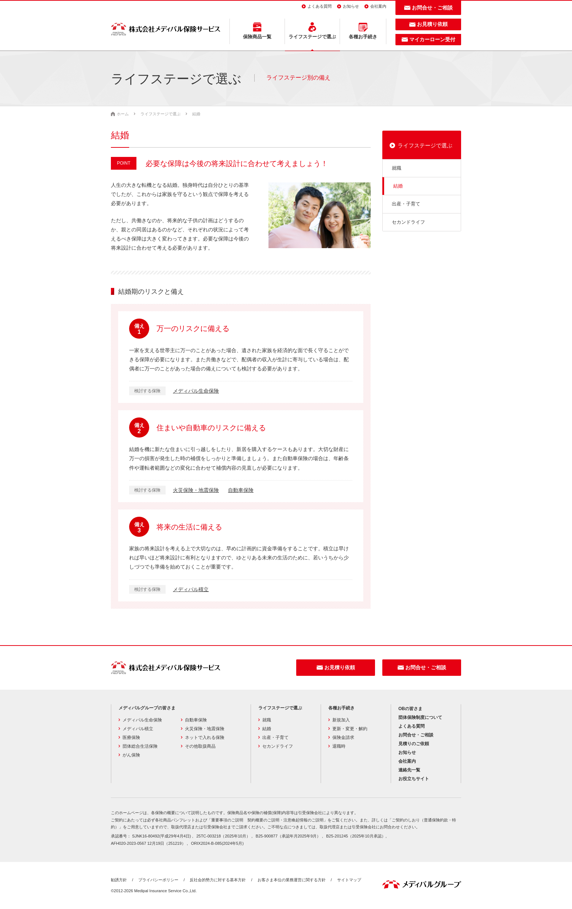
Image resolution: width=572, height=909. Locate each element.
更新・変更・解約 (349, 728)
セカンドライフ (408, 222)
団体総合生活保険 (140, 746)
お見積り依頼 (432, 24)
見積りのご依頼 (413, 743)
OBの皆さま (410, 708)
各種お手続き (341, 707)
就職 (396, 168)
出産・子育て (406, 204)
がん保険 (131, 755)
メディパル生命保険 (196, 391)
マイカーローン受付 (432, 39)
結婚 (398, 186)
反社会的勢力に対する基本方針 (218, 880)
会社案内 (378, 6)
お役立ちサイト (413, 778)
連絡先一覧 (409, 770)
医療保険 (131, 737)
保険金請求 (343, 737)
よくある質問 (320, 6)
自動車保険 (241, 490)
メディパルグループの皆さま (147, 707)
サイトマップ (349, 880)
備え (139, 329)
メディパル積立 (191, 589)
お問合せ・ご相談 (432, 8)
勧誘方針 (119, 880)
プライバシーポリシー (158, 880)
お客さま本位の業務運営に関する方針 (292, 880)
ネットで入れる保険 (204, 737)
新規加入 (341, 720)
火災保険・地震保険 (196, 490)
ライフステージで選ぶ (425, 145)
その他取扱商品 (200, 746)
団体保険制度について (420, 717)
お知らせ (351, 6)
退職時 (338, 746)
